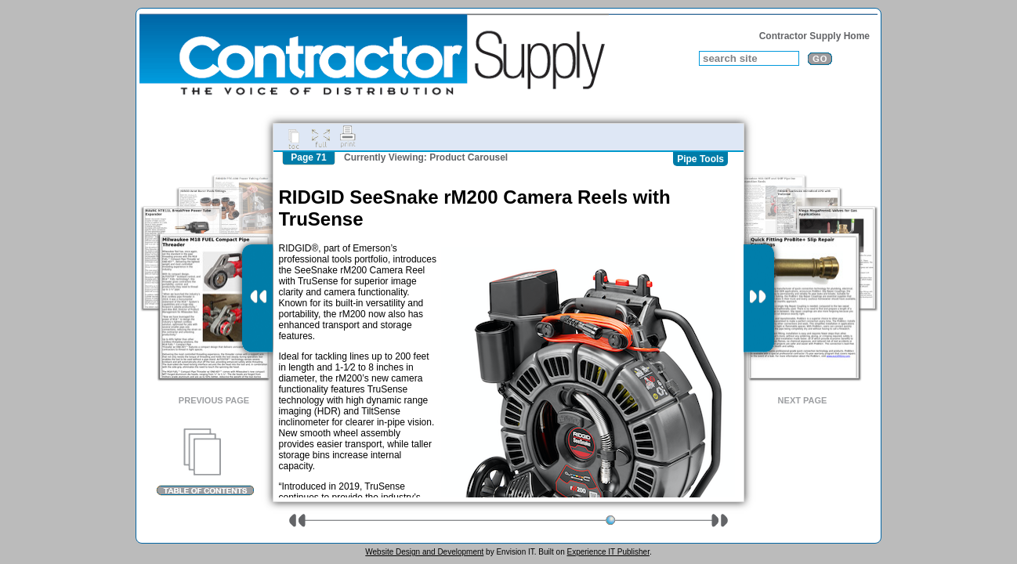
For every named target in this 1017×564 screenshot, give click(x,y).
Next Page (802, 400)
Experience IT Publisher (607, 552)
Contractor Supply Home (814, 36)
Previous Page (214, 400)
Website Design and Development (424, 552)
